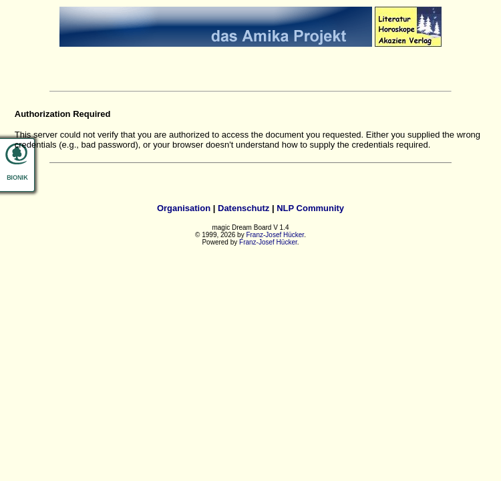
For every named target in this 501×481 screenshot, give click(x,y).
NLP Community (310, 208)
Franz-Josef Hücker (275, 234)
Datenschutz (243, 208)
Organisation (183, 208)
